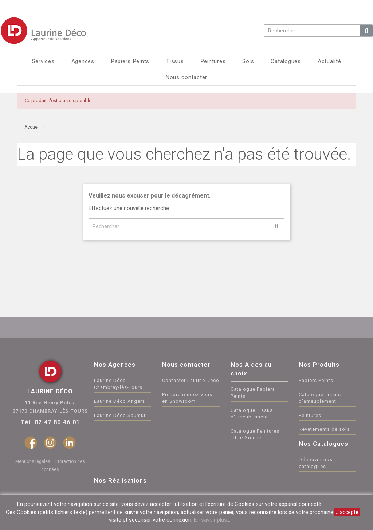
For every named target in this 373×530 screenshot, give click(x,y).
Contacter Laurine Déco (190, 380)
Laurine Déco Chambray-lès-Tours (118, 384)
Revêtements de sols (324, 429)
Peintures (310, 415)
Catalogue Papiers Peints (253, 392)
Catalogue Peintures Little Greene (255, 434)
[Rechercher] (186, 226)
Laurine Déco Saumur (120, 415)
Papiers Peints (316, 380)
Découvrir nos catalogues (316, 463)
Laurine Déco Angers (119, 401)
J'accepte (347, 512)
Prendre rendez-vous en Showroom (187, 398)
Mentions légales (32, 461)
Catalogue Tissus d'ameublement (252, 414)
